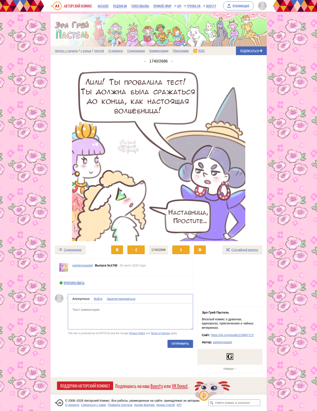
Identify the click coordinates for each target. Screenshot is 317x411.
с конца (86, 51)
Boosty (211, 5)
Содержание (136, 51)
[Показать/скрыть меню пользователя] (262, 6)
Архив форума (144, 405)
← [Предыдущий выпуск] (145, 61)
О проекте (72, 405)
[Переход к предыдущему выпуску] (77, 154)
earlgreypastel (222, 342)
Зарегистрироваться (121, 298)
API (179, 5)
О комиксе (115, 51)
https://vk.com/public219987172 (232, 335)
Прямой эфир (162, 5)
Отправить (180, 343)
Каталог (103, 5)
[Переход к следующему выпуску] (158, 154)
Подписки (120, 5)
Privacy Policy (137, 333)
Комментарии (158, 51)
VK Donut (180, 385)
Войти (98, 298)
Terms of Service (160, 333)
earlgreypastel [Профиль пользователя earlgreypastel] (82, 265)
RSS (201, 51)
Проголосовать (74, 283)
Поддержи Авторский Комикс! (85, 385)
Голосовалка (140, 5)
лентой (99, 51)
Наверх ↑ (229, 368)
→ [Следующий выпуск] (172, 61)
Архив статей (165, 405)
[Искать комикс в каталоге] (211, 403)
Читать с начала (66, 51)
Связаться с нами (93, 405)
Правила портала (120, 405)
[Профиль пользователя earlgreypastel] (63, 267)
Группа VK (193, 5)
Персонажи (181, 51)
